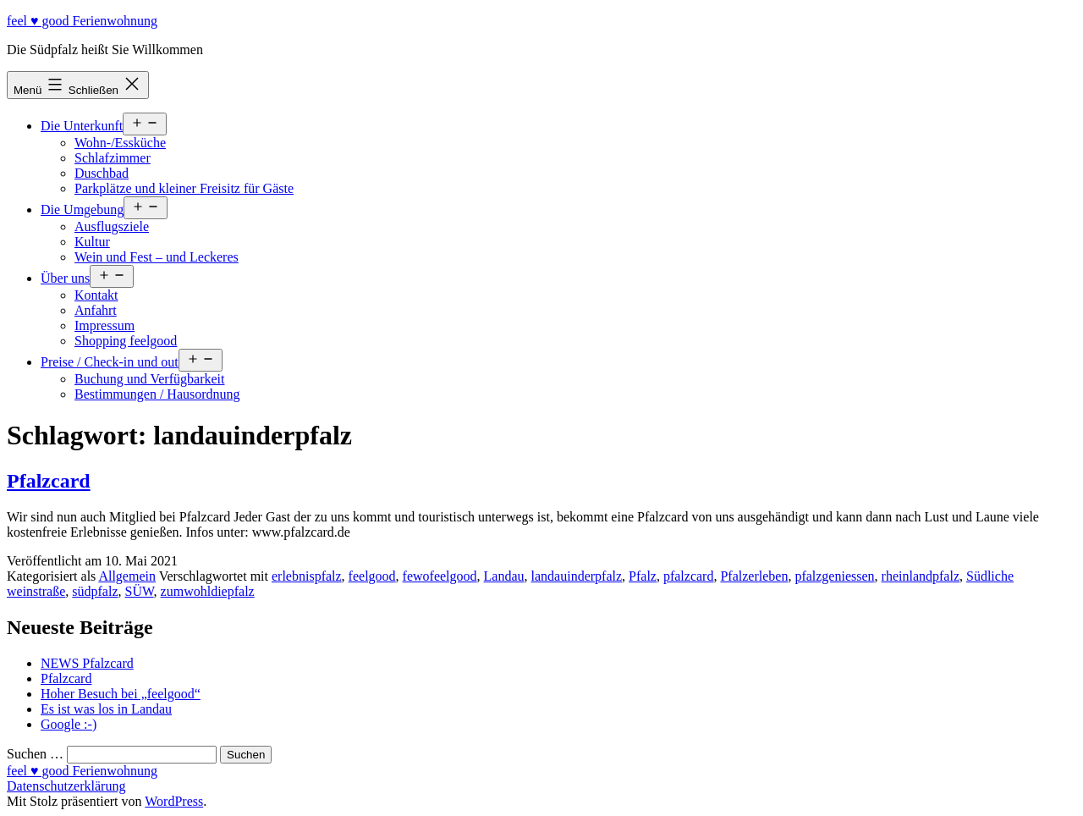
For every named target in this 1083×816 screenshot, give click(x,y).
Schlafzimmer (112, 158)
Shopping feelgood (125, 341)
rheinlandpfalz (920, 576)
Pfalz (643, 576)
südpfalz (95, 591)
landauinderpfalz (577, 576)
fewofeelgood (440, 576)
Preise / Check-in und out (110, 362)
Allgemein (127, 576)
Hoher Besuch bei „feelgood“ (121, 693)
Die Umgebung (82, 209)
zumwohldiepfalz (208, 591)
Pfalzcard (49, 481)
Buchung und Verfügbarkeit (149, 379)
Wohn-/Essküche (120, 142)
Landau (504, 576)
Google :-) (68, 724)
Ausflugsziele (111, 226)
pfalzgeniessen (834, 576)
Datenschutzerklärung (66, 786)
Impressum (104, 325)
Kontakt (96, 295)
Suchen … (35, 754)
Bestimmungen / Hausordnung (157, 394)
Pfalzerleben (754, 576)
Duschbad (101, 173)
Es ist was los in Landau (106, 709)
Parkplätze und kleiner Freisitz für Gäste (184, 188)
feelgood (372, 576)
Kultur (92, 241)
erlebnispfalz (307, 576)
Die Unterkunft (82, 126)
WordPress (174, 801)
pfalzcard (688, 576)
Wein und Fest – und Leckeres (156, 257)
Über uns (65, 278)
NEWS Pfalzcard (87, 663)
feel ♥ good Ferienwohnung (82, 21)
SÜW (139, 591)
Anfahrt (95, 310)
